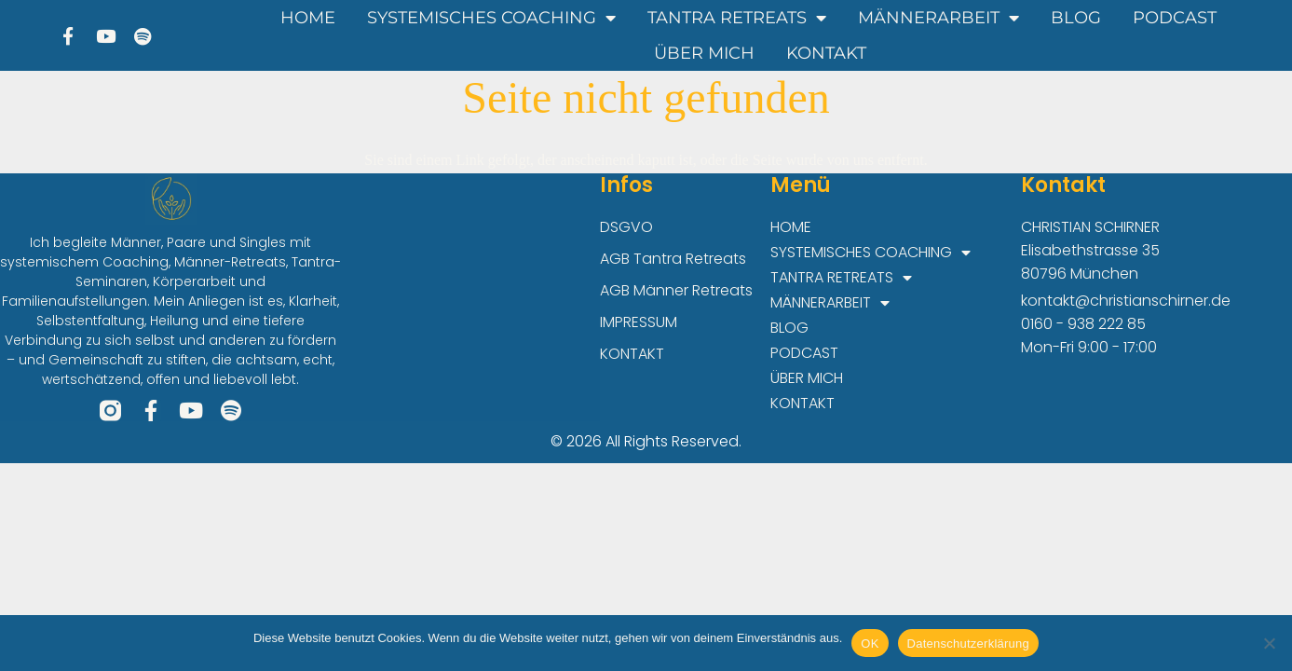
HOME (307, 17)
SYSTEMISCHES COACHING (491, 17)
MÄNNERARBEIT (938, 17)
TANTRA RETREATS (736, 17)
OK (869, 643)
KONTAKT (826, 53)
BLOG (1076, 17)
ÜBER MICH (704, 53)
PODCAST (1175, 17)
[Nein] (1268, 643)
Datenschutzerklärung (968, 643)
